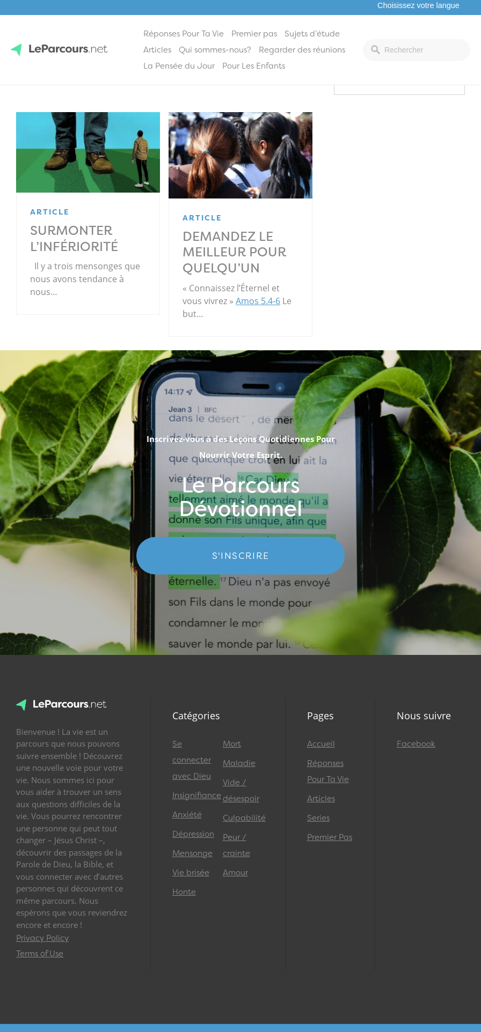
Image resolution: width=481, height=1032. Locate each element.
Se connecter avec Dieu (191, 760)
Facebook (416, 744)
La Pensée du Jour (179, 66)
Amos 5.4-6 (258, 301)
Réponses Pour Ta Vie (183, 33)
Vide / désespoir (241, 790)
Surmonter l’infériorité (74, 238)
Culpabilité (243, 818)
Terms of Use (39, 953)
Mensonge (192, 853)
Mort (232, 744)
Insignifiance (192, 795)
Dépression (192, 834)
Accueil (321, 744)
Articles (157, 50)
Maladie (239, 763)
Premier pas (254, 33)
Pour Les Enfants (253, 66)
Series (318, 818)
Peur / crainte (236, 845)
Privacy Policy (42, 938)
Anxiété (187, 814)
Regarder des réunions (302, 50)
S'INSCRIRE (240, 556)
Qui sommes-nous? (215, 50)
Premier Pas (329, 837)
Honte (184, 892)
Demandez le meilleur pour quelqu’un (234, 252)
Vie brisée (190, 872)
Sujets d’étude (312, 33)
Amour (235, 872)
